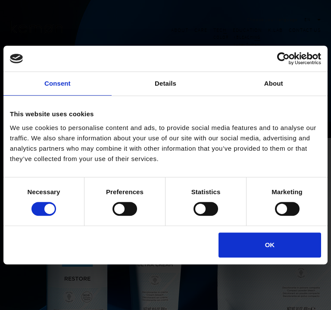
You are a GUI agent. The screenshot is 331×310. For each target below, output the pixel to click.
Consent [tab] (57, 83)
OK (270, 244)
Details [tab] (165, 83)
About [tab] (273, 83)
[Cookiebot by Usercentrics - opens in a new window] (283, 58)
